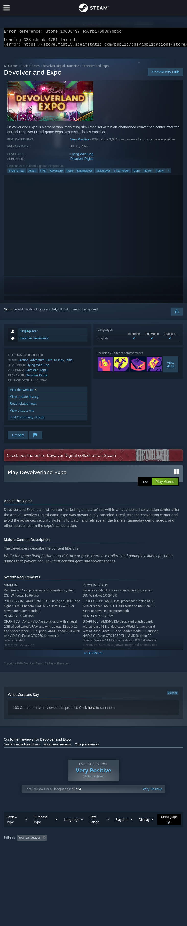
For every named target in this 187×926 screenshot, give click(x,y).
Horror (148, 173)
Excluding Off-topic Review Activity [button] (80, 840)
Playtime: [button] (120, 840)
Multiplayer (103, 173)
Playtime (121, 823)
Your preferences (87, 747)
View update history (24, 400)
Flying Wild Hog (82, 157)
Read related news (23, 406)
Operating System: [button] (68, 847)
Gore (137, 173)
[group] (93, 844)
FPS (43, 173)
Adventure (56, 173)
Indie (70, 173)
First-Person (122, 173)
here (91, 711)
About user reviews (57, 747)
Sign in (9, 312)
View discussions (22, 413)
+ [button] (168, 173)
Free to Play (16, 173)
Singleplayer (84, 173)
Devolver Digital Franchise (61, 69)
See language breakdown (22, 747)
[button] (21, 840)
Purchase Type (40, 822)
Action (32, 173)
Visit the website (24, 393)
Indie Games (31, 69)
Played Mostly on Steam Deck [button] (25, 847)
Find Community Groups (27, 420)
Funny (160, 173)
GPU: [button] (111, 847)
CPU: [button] (94, 847)
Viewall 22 (170, 367)
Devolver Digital (82, 162)
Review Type (11, 822)
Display (144, 823)
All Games (11, 69)
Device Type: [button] (134, 847)
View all (173, 695)
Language (71, 823)
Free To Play (55, 363)
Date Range (94, 822)
